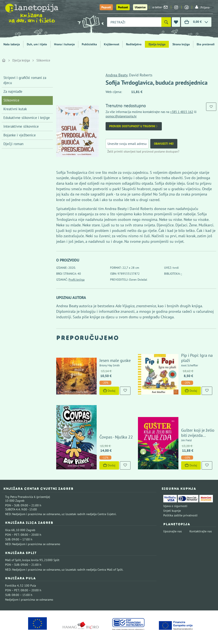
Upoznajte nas (172, 509)
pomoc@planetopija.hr (121, 116)
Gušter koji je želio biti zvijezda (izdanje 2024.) (192, 410)
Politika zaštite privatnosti (180, 493)
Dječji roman (13, 143)
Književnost (111, 44)
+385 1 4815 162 (181, 112)
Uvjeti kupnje (172, 488)
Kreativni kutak (15, 109)
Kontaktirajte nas (200, 509)
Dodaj (99, 385)
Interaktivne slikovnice (21, 126)
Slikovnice (43, 60)
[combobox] (134, 22)
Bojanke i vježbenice (19, 135)
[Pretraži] (166, 22)
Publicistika (89, 44)
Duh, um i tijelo (37, 44)
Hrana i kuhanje (64, 44)
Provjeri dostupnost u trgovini (133, 126)
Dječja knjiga (157, 44)
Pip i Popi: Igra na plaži (191, 355)
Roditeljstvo (134, 44)
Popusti (106, 7)
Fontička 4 (12, 563)
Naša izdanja (11, 44)
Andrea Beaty (116, 75)
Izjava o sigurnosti (175, 483)
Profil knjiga (77, 279)
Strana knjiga (181, 44)
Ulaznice (140, 7)
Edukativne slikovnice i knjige (26, 117)
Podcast (123, 7)
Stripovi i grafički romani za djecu (24, 80)
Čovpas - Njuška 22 (106, 414)
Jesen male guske (105, 355)
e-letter (160, 7)
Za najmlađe (12, 91)
